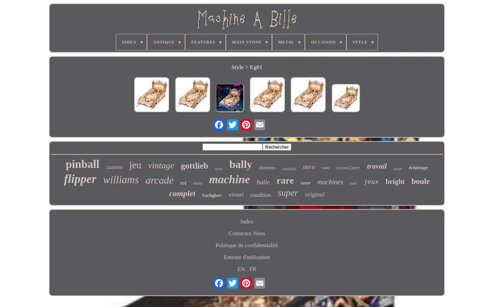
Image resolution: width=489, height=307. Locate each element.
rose (353, 183)
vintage (161, 165)
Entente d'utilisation (247, 257)
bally (240, 164)
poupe (398, 169)
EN (241, 269)
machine (229, 179)
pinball (82, 164)
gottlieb (195, 165)
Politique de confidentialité (247, 245)
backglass (212, 195)
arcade (160, 180)
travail (377, 166)
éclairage (418, 167)
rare (285, 180)
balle (263, 182)
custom (114, 167)
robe (325, 167)
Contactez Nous (247, 233)
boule (421, 181)
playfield (289, 169)
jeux (371, 182)
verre (306, 183)
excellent (348, 168)
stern (309, 167)
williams (121, 180)
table (218, 169)
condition (260, 195)
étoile (197, 183)
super (288, 193)
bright (395, 181)
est (183, 183)
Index (247, 221)
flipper (80, 179)
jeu (135, 164)
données (267, 167)
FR (252, 269)
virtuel (236, 194)
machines (330, 182)
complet (182, 193)
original (315, 194)
